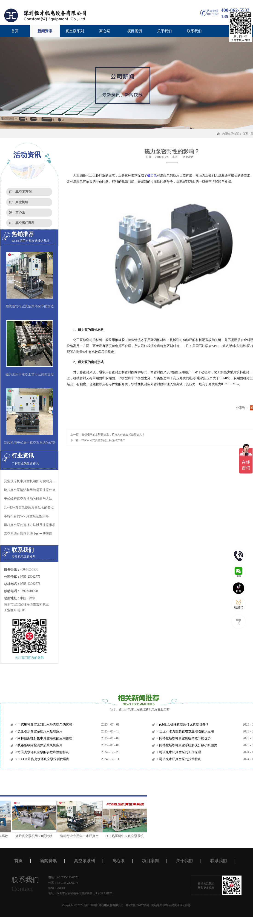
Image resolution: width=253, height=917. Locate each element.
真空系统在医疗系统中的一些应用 (28, 533)
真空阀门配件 (25, 223)
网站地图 (156, 905)
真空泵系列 (23, 192)
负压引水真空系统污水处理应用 (40, 731)
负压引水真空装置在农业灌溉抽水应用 (186, 731)
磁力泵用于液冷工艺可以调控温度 (30, 374)
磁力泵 (152, 175)
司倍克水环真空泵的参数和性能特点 (43, 752)
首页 (15, 31)
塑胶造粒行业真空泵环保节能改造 (30, 306)
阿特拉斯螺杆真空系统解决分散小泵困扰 (187, 745)
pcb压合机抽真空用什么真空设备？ (183, 724)
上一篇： (107, 434)
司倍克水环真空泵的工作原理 (179, 752)
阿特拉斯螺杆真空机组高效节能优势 (184, 738)
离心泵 (20, 212)
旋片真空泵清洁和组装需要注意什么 (29, 490)
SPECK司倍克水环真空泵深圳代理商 (43, 759)
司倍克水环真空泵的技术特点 (179, 759)
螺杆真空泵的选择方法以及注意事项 (29, 525)
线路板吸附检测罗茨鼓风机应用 (40, 745)
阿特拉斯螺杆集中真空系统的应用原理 (44, 738)
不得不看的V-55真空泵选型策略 (26, 516)
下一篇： (97, 440)
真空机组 (21, 202)
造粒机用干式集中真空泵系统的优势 (29, 442)
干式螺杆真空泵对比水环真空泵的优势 (44, 724)
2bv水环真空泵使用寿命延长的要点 (29, 507)
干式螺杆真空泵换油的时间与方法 (28, 498)
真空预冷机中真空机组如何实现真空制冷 (33, 481)
